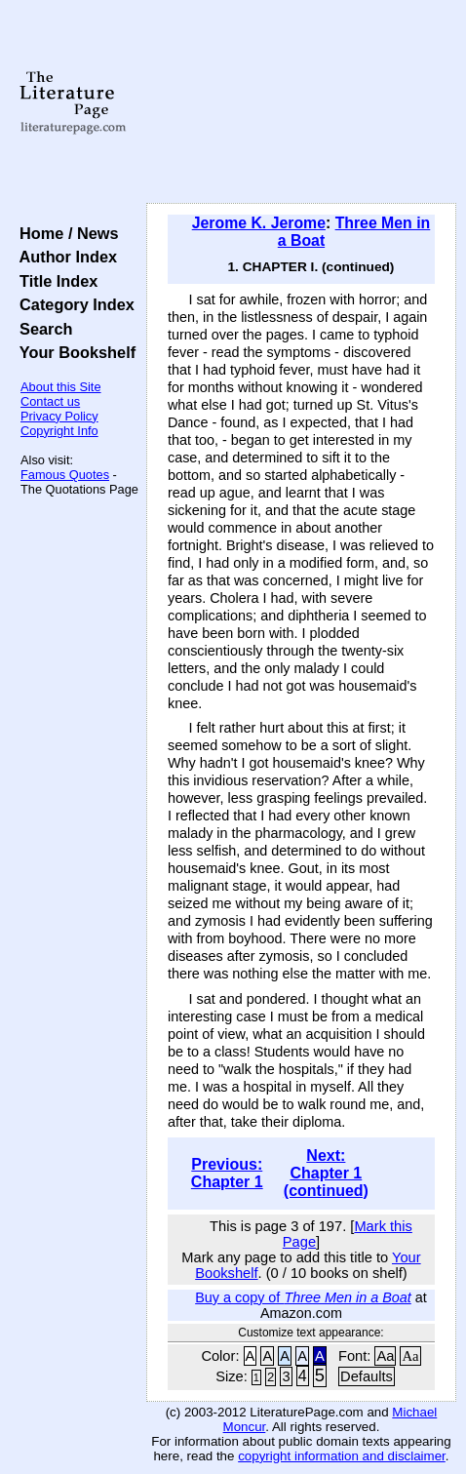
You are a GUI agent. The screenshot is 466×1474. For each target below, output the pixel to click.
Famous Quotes (64, 474)
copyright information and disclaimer (342, 1456)
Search (41, 329)
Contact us (50, 401)
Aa (385, 1356)
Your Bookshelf (73, 352)
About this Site (60, 386)
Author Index (64, 256)
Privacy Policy (59, 416)
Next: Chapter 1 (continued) (326, 1173)
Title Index (54, 281)
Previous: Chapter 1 (227, 1173)
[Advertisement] (301, 102)
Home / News (65, 233)
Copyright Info (59, 430)
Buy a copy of (303, 1297)
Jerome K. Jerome (259, 223)
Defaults (366, 1376)
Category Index (73, 304)
